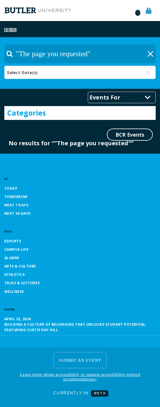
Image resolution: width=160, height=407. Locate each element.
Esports (12, 241)
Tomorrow (16, 196)
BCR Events (130, 134)
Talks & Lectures (22, 282)
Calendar (10, 30)
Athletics (14, 274)
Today (10, 188)
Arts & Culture (20, 266)
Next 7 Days (16, 205)
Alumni (11, 257)
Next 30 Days (17, 213)
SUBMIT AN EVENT (80, 360)
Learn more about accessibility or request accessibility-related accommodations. (80, 376)
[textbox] (80, 53)
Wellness (14, 291)
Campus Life (16, 249)
